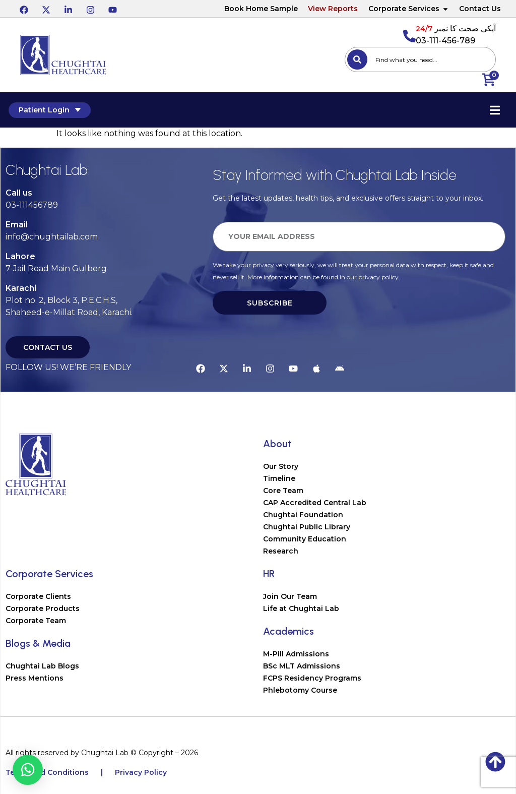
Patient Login (46, 109)
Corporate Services (408, 8)
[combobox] (420, 59)
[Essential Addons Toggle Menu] (498, 110)
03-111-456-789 (445, 40)
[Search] (357, 59)
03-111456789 (32, 205)
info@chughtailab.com (52, 236)
